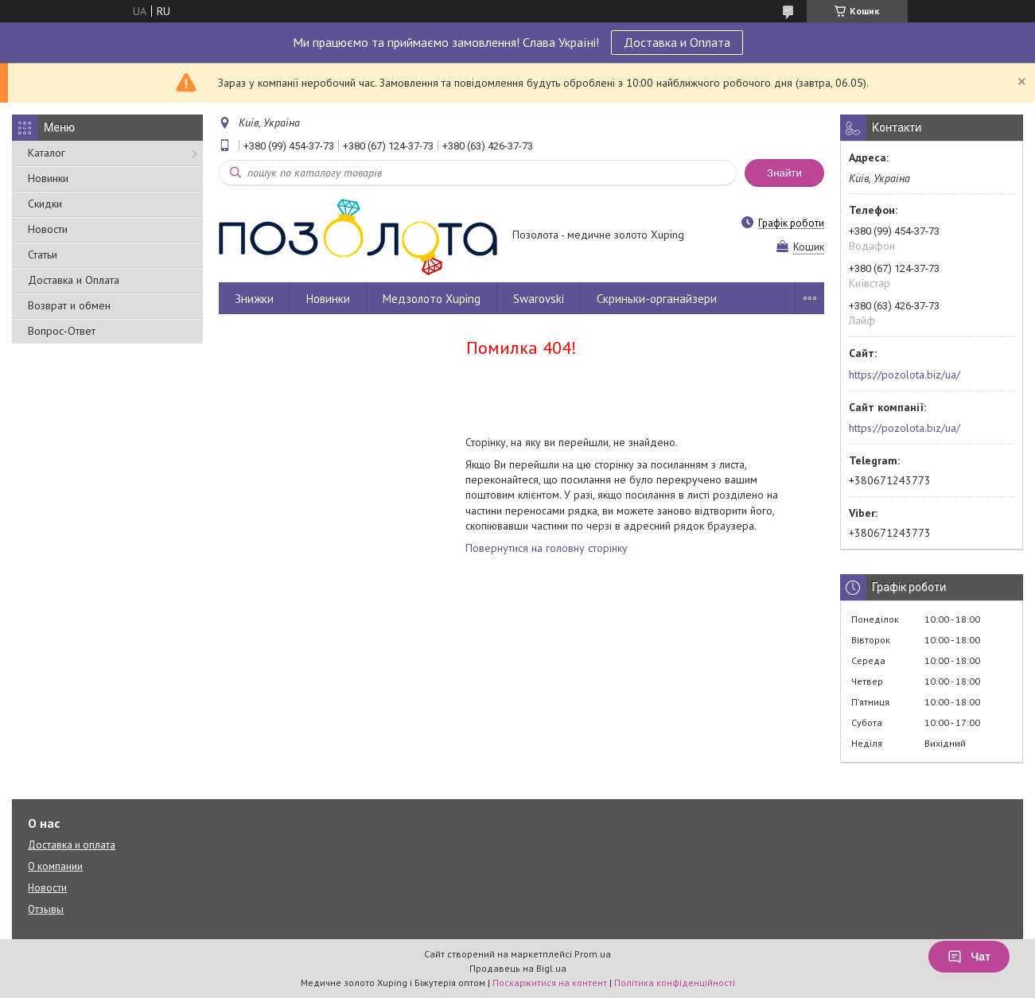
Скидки (45, 203)
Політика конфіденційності (674, 982)
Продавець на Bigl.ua (517, 968)
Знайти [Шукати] (784, 173)
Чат (968, 956)
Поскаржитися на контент (549, 982)
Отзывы (46, 909)
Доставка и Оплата (677, 42)
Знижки (254, 299)
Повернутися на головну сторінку (546, 548)
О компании (55, 866)
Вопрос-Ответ (61, 331)
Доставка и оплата (71, 845)
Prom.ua (592, 954)
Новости (48, 229)
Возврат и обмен (69, 305)
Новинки (48, 178)
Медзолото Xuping (432, 299)
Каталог (46, 153)
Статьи (42, 254)
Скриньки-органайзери (657, 299)
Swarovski (538, 299)
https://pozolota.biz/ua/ (904, 374)
